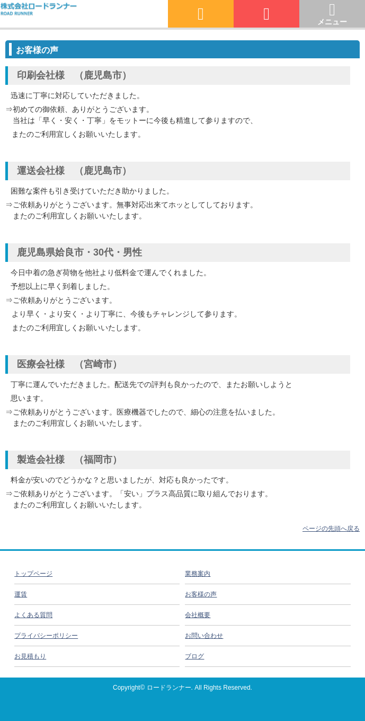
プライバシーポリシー (46, 635)
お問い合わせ (204, 635)
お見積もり (30, 656)
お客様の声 (201, 594)
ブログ (194, 656)
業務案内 (197, 573)
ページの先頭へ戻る (331, 528)
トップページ (33, 573)
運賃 (20, 594)
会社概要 (197, 615)
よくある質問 (33, 615)
